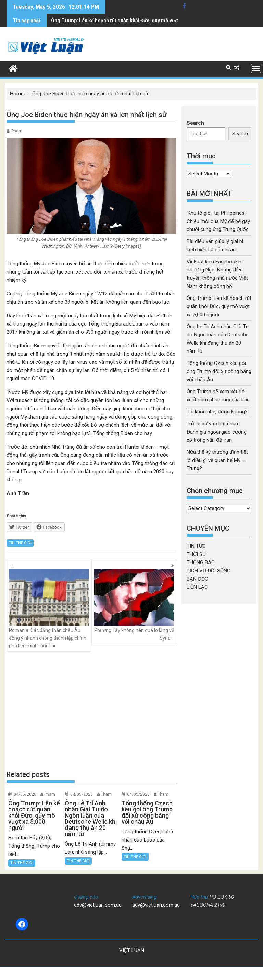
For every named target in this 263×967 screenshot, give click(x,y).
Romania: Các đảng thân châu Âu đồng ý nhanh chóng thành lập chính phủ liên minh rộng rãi (49, 608)
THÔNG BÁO (201, 562)
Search (195, 123)
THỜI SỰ (196, 554)
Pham (16, 131)
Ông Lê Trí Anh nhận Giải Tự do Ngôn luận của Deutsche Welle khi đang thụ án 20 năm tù (149, 20)
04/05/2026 (25, 794)
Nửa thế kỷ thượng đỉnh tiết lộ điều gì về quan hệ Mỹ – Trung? (217, 460)
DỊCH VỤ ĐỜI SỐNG (208, 571)
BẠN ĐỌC (197, 579)
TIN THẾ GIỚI (20, 543)
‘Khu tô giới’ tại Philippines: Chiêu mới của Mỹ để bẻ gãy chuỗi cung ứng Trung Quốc (218, 221)
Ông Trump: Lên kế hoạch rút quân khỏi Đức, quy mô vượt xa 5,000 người (219, 306)
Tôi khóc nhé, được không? (217, 412)
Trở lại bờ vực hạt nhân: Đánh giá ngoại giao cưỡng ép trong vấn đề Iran (217, 432)
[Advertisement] (91, 711)
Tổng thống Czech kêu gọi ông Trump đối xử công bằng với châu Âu (219, 371)
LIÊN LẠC (197, 587)
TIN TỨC (196, 546)
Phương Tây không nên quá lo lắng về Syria (134, 604)
